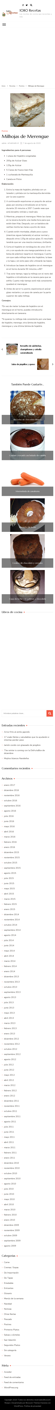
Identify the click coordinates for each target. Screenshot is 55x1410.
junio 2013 (9, 1007)
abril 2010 (9, 1204)
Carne (7, 1262)
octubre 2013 (10, 987)
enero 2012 (9, 1095)
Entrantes (8, 1288)
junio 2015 (9, 883)
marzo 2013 (9, 1023)
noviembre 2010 (12, 1168)
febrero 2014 (10, 966)
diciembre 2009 (11, 1225)
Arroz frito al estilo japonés (17, 732)
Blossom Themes (33, 1403)
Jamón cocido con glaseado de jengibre (22, 745)
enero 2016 (9, 847)
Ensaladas (8, 1283)
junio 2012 (9, 1069)
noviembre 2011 (12, 1106)
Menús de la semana (13, 1298)
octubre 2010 (10, 1173)
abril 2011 (9, 1142)
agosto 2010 (10, 1183)
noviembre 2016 (12, 795)
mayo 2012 (9, 1075)
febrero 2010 (10, 1214)
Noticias (8, 1309)
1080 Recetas (30, 10)
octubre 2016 (10, 800)
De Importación (11, 1272)
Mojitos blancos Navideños (16, 758)
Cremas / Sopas (11, 1267)
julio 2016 (9, 816)
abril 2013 (9, 1018)
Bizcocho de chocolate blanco (27, 419)
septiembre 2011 (12, 1116)
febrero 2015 (10, 904)
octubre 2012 (10, 1049)
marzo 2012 (9, 1085)
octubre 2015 (10, 862)
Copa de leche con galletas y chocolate (27, 599)
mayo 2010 (9, 1199)
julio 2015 (9, 878)
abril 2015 (9, 893)
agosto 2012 (10, 1059)
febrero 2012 (10, 1090)
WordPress (18, 1406)
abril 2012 (9, 1080)
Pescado (8, 1319)
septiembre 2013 (12, 992)
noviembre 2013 (12, 981)
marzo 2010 (9, 1209)
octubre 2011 (10, 1111)
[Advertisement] (27, 56)
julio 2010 (9, 1188)
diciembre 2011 (11, 1100)
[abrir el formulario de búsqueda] (31, 5)
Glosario (8, 1293)
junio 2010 (9, 1194)
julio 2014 (9, 940)
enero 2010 (9, 1220)
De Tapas (8, 1278)
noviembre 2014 (12, 919)
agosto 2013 (10, 997)
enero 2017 (9, 785)
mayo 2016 (9, 826)
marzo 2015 (9, 899)
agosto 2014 (10, 935)
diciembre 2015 (11, 852)
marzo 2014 (9, 961)
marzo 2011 (9, 1147)
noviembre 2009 (12, 1230)
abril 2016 (9, 831)
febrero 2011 (10, 1152)
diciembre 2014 (11, 914)
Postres (5, 131)
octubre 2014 (10, 925)
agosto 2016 (10, 810)
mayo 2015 (9, 888)
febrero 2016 (10, 842)
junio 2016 (9, 821)
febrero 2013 (10, 1028)
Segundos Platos (12, 1345)
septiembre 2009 (12, 1240)
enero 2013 (9, 1033)
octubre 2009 (10, 1235)
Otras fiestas (10, 1314)
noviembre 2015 (12, 857)
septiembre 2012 (12, 1054)
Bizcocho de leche (27, 527)
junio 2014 (9, 945)
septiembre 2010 (12, 1178)
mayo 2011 (9, 1137)
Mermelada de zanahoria (27, 491)
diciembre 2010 (11, 1163)
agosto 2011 (10, 1121)
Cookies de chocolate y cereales (27, 563)
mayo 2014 (9, 950)
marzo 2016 (9, 836)
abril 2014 (9, 956)
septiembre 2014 (12, 930)
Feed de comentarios (14, 1382)
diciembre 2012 (11, 1038)
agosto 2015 (10, 873)
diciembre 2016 (11, 790)
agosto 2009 (10, 1245)
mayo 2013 (9, 1012)
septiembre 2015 (12, 868)
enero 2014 (9, 971)
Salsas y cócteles (12, 1334)
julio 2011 (9, 1126)
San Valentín (10, 1340)
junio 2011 (9, 1132)
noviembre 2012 (12, 1044)
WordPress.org (11, 1387)
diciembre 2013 (11, 976)
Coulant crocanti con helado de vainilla (27, 455)
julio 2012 (9, 1064)
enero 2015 (9, 909)
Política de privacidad (32, 1406)
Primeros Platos (11, 1329)
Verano (7, 1355)
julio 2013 (9, 1002)
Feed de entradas (12, 1377)
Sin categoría (10, 1350)
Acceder (8, 1372)
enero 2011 (9, 1157)
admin (4, 143)
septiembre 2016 (12, 805)
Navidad (8, 1303)
